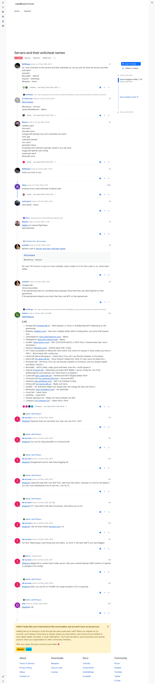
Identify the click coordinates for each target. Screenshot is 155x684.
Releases (55, 663)
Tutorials (86, 663)
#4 (110, 169)
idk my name (26, 418)
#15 (109, 502)
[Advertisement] (77, 32)
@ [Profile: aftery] (25, 225)
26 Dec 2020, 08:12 (46, 479)
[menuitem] (152, 3)
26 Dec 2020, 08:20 (46, 583)
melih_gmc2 (26, 201)
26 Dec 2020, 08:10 (46, 438)
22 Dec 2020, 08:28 (42, 122)
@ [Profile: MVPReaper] (28, 317)
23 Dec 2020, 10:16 (41, 185)
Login (29, 649)
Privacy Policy (26, 668)
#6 (110, 201)
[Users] (3, 21)
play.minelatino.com (45, 389)
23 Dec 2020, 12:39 (42, 222)
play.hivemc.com (41, 342)
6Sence (25, 122)
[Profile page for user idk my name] (17, 419)
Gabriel (24, 313)
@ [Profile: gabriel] (26, 421)
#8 (110, 245)
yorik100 (25, 245)
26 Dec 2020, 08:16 (46, 539)
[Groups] (3, 26)
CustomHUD (88, 668)
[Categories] (3, 3)
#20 (109, 604)
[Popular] (3, 17)
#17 (109, 539)
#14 (109, 479)
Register (20, 649)
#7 (110, 222)
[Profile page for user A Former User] (17, 100)
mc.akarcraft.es (42, 359)
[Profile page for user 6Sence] (17, 124)
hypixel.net (38, 370)
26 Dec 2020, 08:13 (46, 502)
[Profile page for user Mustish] (17, 223)
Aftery (24, 185)
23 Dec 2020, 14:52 (43, 282)
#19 (109, 583)
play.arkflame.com (43, 381)
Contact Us (24, 676)
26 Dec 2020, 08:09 (46, 418)
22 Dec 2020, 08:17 (45, 64)
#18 (109, 560)
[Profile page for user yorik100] (17, 247)
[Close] (108, 626)
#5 (110, 185)
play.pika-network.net (47, 339)
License (54, 672)
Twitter (117, 676)
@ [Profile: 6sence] (26, 563)
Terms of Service (27, 663)
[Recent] (3, 7)
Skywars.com (40, 348)
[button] (3, 676)
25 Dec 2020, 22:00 (42, 313)
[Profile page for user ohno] (17, 605)
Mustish (25, 222)
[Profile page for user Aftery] (17, 186)
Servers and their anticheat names (50, 248)
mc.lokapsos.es (42, 400)
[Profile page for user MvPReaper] (17, 65)
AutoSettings (88, 672)
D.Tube (117, 680)
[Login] (152, 3)
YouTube (118, 672)
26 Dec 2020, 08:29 (40, 604)
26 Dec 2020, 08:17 (46, 560)
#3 (110, 122)
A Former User (27, 98)
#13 (109, 459)
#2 (110, 98)
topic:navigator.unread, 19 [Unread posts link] (129, 97)
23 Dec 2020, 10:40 (45, 201)
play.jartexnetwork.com (50, 337)
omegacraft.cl (43, 325)
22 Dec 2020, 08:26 (47, 98)
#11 (110, 418)
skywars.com (55, 526)
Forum (117, 663)
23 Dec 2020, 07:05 (45, 169)
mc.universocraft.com (48, 378)
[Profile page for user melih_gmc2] (17, 203)
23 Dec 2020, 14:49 (43, 245)
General (18, 58)
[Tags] (3, 12)
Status (22, 672)
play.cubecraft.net (43, 375)
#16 (109, 523)
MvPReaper (26, 64)
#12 (109, 438)
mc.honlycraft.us (43, 384)
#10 (109, 313)
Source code (56, 668)
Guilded (117, 668)
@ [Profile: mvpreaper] (27, 102)
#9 (110, 282)
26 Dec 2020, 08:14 (46, 523)
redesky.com (40, 331)
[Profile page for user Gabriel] (17, 315)
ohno (24, 604)
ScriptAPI (87, 676)
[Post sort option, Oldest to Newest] (131, 68)
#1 (110, 64)
